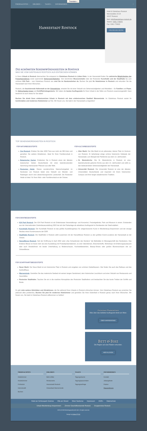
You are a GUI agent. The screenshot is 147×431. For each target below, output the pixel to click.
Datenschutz (111, 401)
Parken (106, 384)
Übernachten (21, 4)
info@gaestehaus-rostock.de (121, 19)
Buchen (20, 391)
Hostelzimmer (22, 380)
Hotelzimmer (22, 377)
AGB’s (101, 401)
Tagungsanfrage (80, 384)
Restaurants (50, 380)
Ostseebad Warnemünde (54, 388)
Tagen (48, 4)
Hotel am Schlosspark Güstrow (42, 401)
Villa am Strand (62, 401)
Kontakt (106, 377)
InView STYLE (76, 414)
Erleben (36, 4)
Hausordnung (108, 388)
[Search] (133, 4)
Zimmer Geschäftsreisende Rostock (78, 406)
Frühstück (21, 384)
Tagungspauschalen (82, 380)
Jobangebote (108, 380)
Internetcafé (22, 388)
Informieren (61, 4)
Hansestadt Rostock (53, 384)
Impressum (91, 401)
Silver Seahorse (77, 401)
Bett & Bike (50, 377)
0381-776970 (117, 22)
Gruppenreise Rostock (102, 406)
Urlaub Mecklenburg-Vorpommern (49, 406)
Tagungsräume (80, 377)
